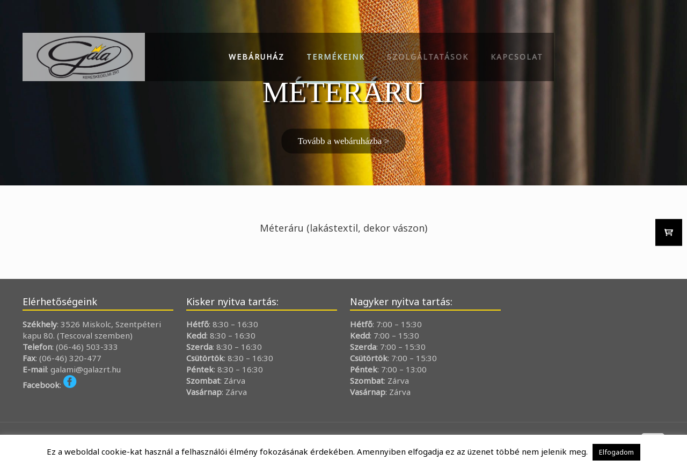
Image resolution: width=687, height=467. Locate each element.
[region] (343, 92)
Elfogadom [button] (616, 452)
